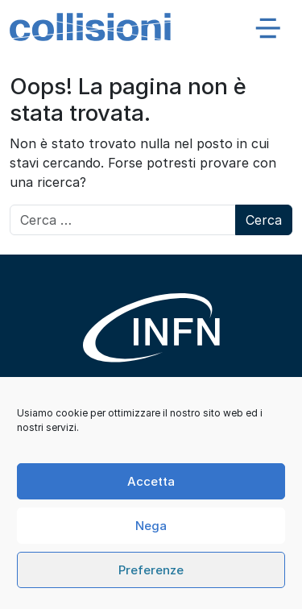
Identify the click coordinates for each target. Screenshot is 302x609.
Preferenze (151, 570)
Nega (151, 525)
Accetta (151, 481)
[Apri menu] (268, 27)
